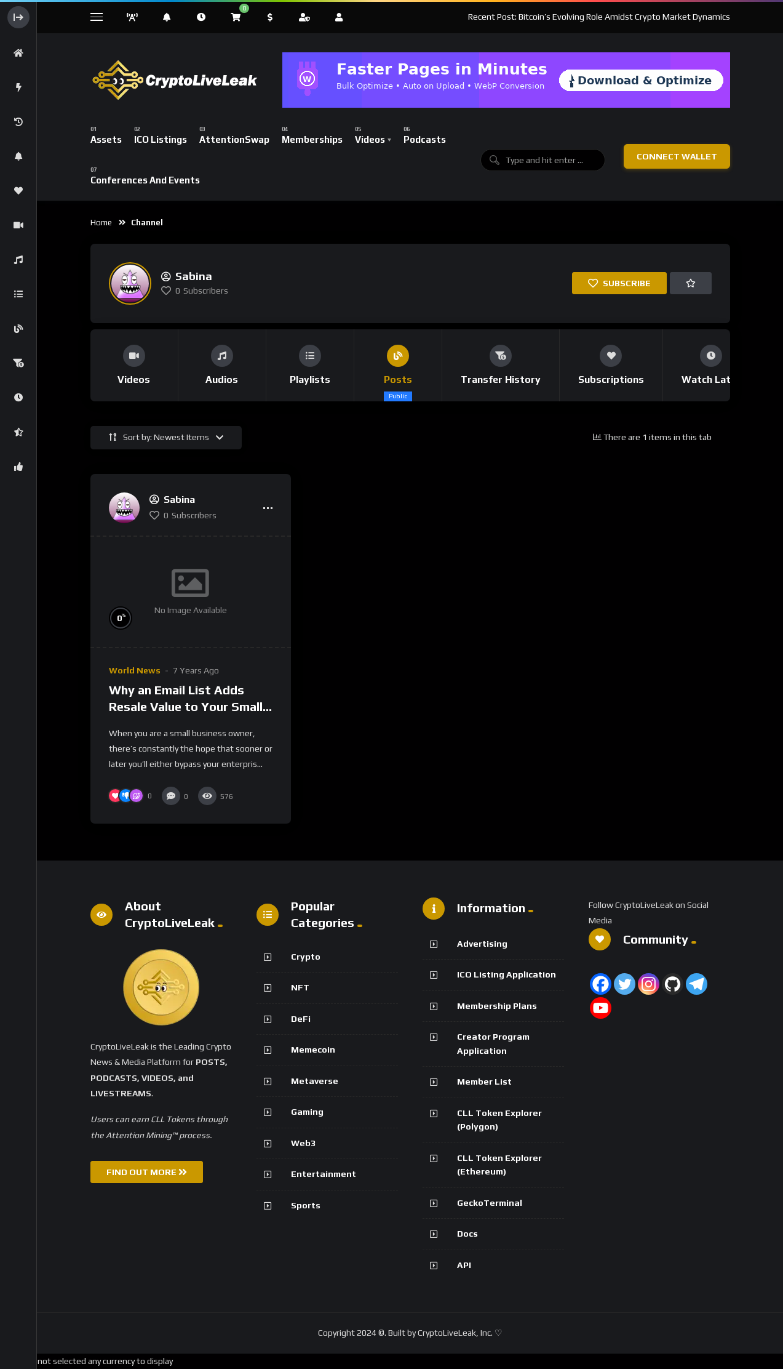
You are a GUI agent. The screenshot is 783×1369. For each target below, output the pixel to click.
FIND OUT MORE (146, 1172)
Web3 (303, 1143)
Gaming (307, 1112)
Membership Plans (497, 1006)
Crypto (305, 957)
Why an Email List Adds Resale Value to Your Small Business (186, 707)
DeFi (301, 1019)
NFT (300, 987)
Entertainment (323, 1174)
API (464, 1265)
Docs (467, 1234)
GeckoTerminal (489, 1203)
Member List (484, 1081)
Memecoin (313, 1049)
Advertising (482, 944)
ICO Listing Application (506, 974)
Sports (305, 1205)
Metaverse (314, 1081)
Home (101, 222)
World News (135, 670)
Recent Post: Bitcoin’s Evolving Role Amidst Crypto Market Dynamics (599, 17)
